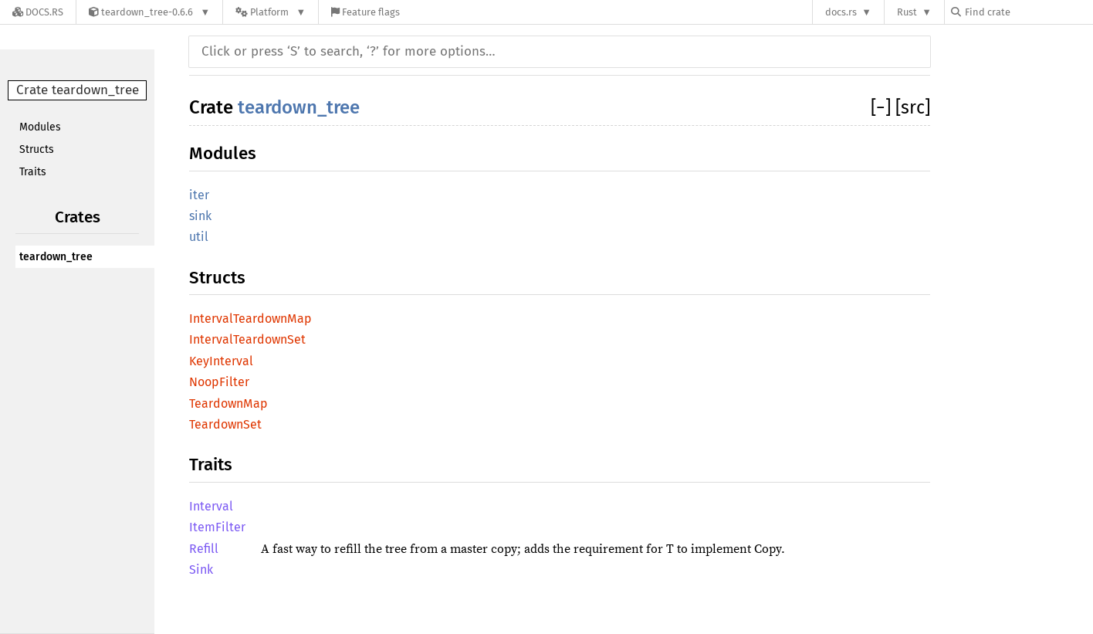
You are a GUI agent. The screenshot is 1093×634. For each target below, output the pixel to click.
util (198, 236)
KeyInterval (221, 361)
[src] (912, 107)
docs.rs (841, 12)
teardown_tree (56, 256)
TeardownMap (228, 403)
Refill (203, 548)
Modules (40, 127)
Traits (32, 171)
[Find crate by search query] (1028, 12)
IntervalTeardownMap (250, 318)
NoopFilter (219, 382)
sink (200, 216)
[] (883, 107)
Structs (36, 149)
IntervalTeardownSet (247, 339)
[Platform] (270, 12)
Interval (211, 506)
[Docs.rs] (38, 12)
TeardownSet (225, 424)
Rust (907, 12)
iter (199, 195)
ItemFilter (217, 527)
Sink (201, 569)
